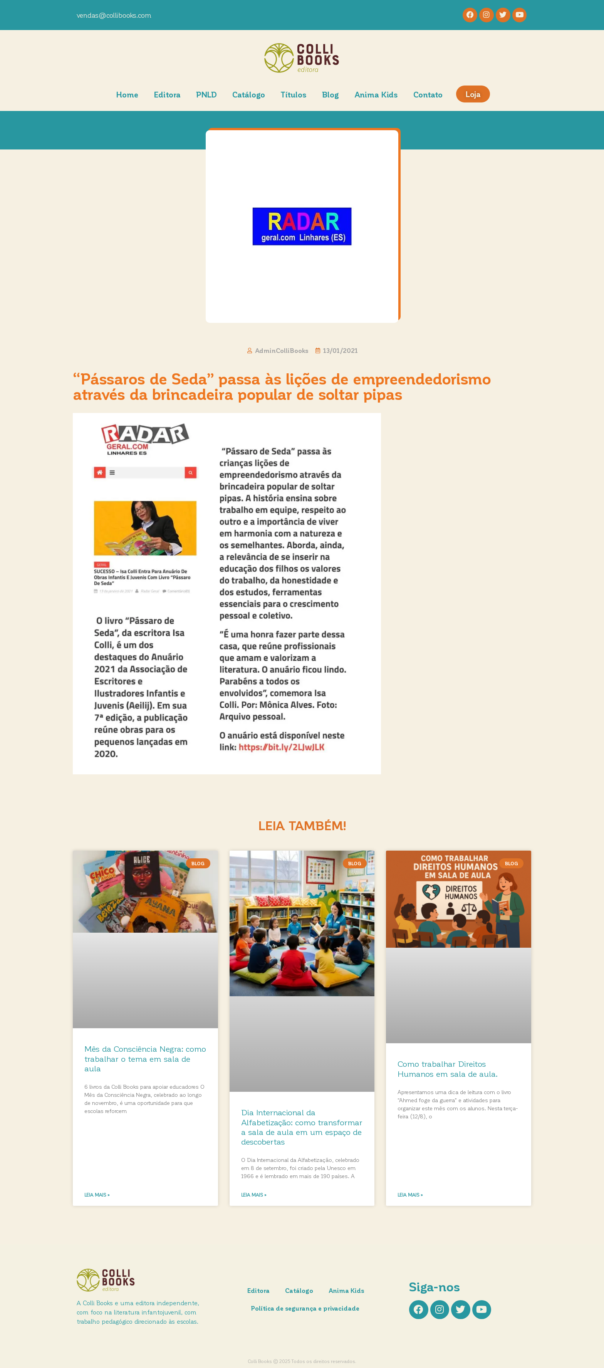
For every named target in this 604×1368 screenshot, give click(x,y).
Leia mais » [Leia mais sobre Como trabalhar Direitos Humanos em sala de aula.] (410, 1195)
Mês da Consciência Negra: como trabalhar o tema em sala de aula (145, 1059)
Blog (330, 95)
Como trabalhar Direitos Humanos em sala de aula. (448, 1069)
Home (127, 95)
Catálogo (248, 95)
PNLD (206, 95)
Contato (428, 95)
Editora (167, 95)
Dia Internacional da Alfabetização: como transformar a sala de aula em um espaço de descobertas (301, 1127)
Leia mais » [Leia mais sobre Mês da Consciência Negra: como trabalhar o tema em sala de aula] (97, 1195)
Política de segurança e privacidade (306, 1309)
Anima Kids (376, 95)
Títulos (293, 95)
